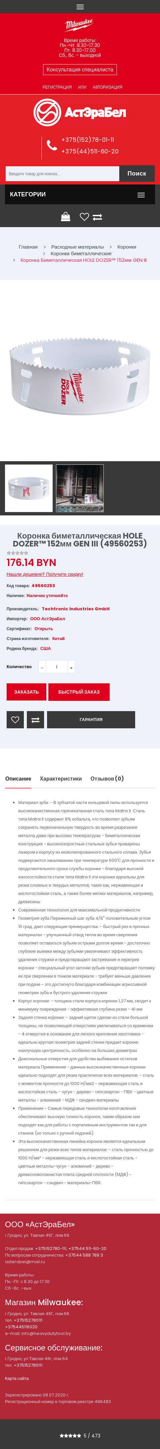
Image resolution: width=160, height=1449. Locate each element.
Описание (18, 779)
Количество (19, 667)
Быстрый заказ (79, 692)
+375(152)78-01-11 (87, 140)
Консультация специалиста (80, 69)
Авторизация (107, 87)
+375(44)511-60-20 (90, 151)
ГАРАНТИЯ (91, 719)
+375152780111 (28, 1320)
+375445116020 (21, 1327)
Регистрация (57, 87)
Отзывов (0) (107, 779)
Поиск (137, 173)
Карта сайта (17, 1378)
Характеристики (61, 779)
